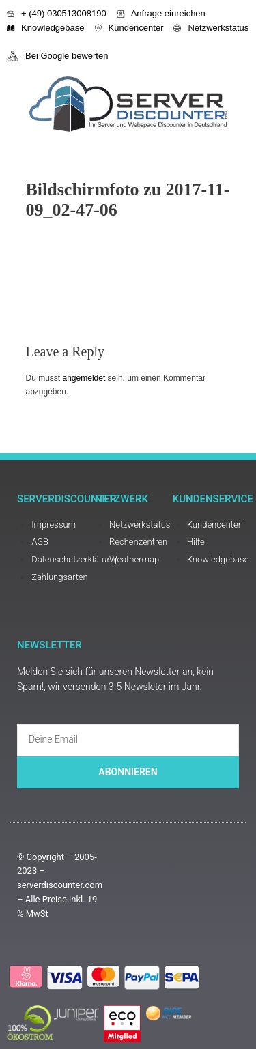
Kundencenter (129, 28)
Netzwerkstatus (210, 28)
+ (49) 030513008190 (56, 13)
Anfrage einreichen (161, 13)
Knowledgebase (46, 28)
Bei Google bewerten (57, 56)
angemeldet (84, 378)
